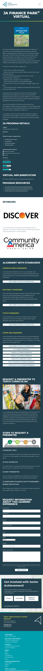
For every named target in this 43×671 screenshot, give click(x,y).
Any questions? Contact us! (11, 606)
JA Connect (8, 141)
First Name (6, 508)
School (5, 543)
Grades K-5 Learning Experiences (21, 352)
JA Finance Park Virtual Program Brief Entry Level (19, 189)
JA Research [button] (8, 655)
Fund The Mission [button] (10, 647)
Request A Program (31, 598)
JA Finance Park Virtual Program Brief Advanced (18, 187)
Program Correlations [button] (11, 642)
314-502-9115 (7, 626)
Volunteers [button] (8, 634)
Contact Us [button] (7, 624)
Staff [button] (6, 651)
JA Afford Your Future (11, 139)
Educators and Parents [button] (13, 638)
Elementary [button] (8, 663)
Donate (8, 598)
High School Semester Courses (21, 359)
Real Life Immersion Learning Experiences (21, 362)
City (4, 532)
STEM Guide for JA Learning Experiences (16, 190)
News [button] (6, 659)
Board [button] (6, 653)
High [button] (6, 666)
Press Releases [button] (9, 657)
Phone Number (7, 525)
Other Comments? (8, 550)
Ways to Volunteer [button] (10, 636)
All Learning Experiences (21, 349)
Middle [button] (7, 664)
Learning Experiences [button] (12, 661)
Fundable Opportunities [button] (12, 646)
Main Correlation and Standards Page (21, 281)
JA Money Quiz (9, 145)
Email (5, 520)
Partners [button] (8, 644)
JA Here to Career (10, 143)
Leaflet (26, 611)
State (4, 537)
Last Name (6, 513)
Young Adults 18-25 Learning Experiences (21, 365)
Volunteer (19, 598)
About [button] (7, 650)
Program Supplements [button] (12, 640)
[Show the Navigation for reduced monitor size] (40, 4)
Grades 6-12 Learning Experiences (21, 355)
